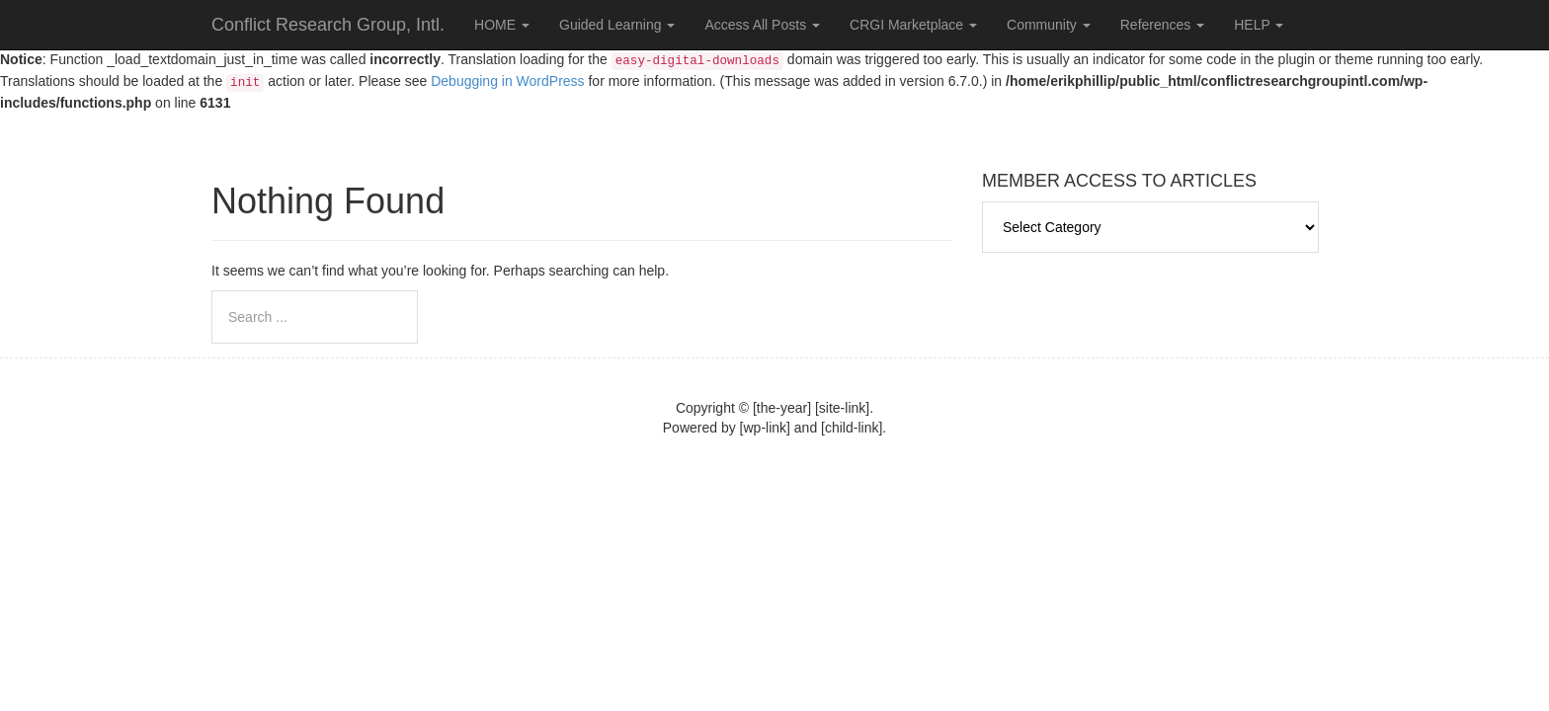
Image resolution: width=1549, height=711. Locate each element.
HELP (1258, 25)
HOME (502, 25)
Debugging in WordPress (507, 81)
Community (1049, 25)
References (1162, 25)
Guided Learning (617, 25)
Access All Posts (762, 25)
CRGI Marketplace (913, 25)
